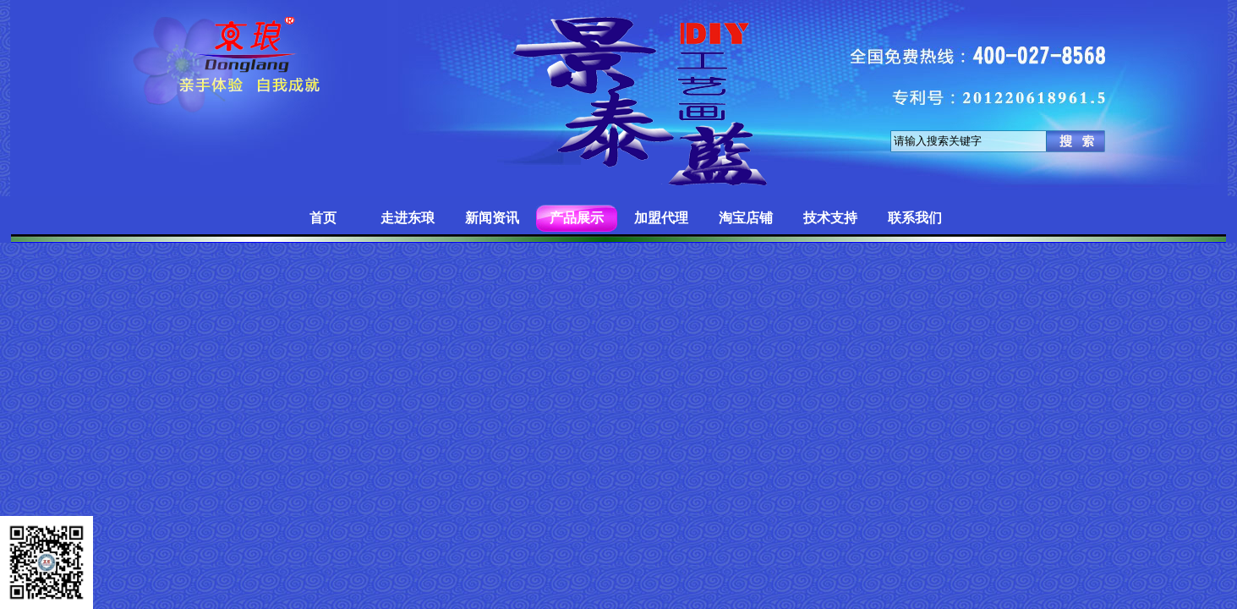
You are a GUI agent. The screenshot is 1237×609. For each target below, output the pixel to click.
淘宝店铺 (746, 218)
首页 (323, 218)
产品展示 (577, 218)
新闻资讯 (492, 218)
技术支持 (830, 218)
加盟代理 (661, 218)
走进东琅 (407, 218)
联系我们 (915, 218)
